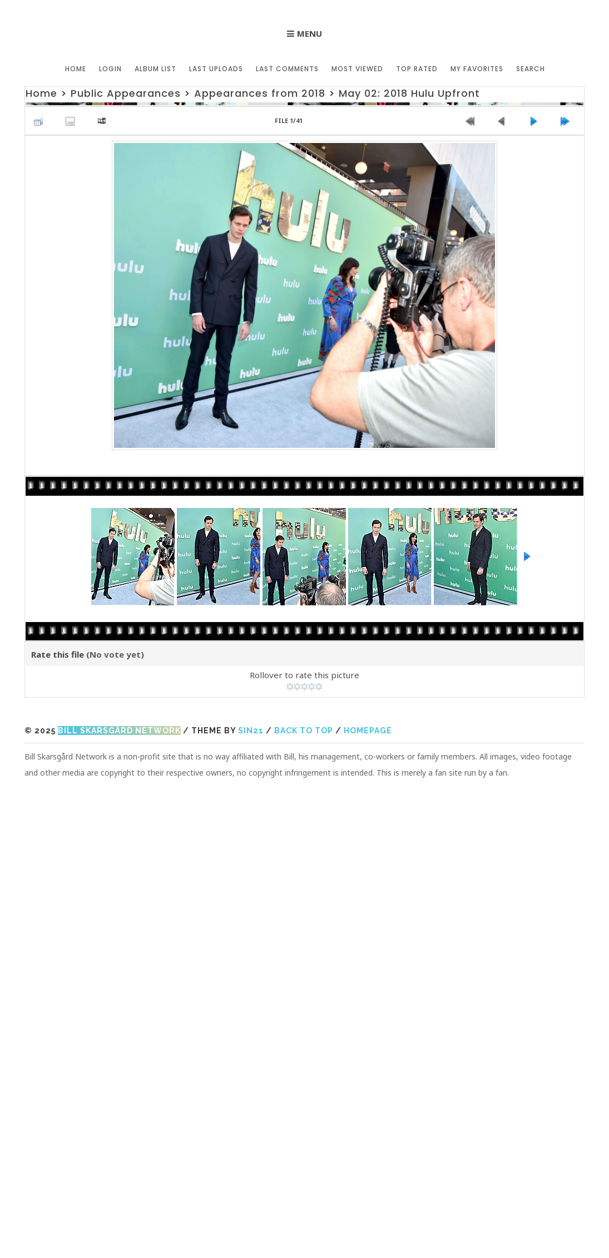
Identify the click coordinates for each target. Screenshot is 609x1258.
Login (110, 68)
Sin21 (251, 730)
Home (75, 68)
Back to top (303, 730)
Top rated (417, 68)
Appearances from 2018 (259, 93)
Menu (309, 33)
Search (530, 68)
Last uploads (216, 68)
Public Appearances (126, 93)
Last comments (287, 68)
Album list (155, 68)
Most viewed (357, 68)
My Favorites (476, 68)
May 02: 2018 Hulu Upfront (409, 93)
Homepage (368, 730)
